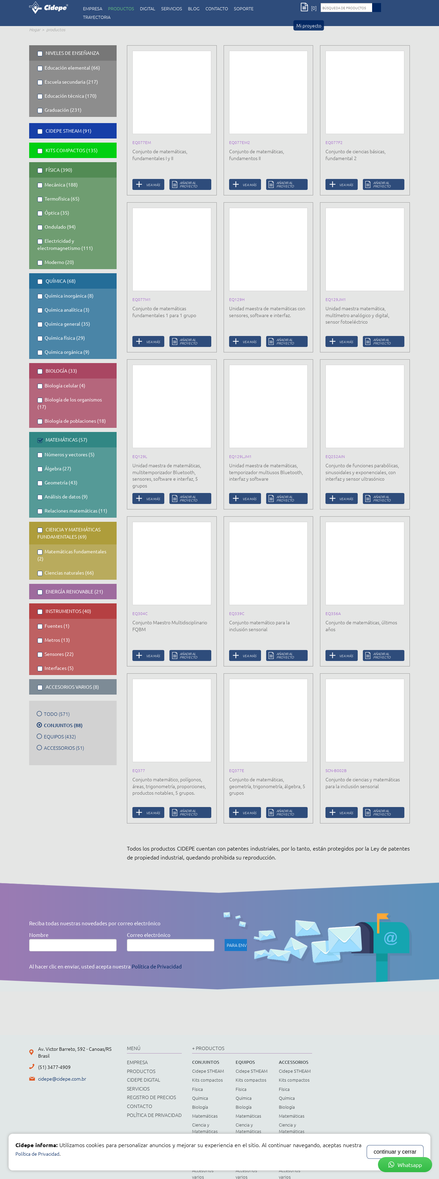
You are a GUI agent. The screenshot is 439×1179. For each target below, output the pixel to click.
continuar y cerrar (395, 1152)
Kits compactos (207, 1079)
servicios (171, 8)
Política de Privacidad (157, 966)
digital (147, 8)
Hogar (34, 29)
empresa (92, 8)
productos (121, 8)
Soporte (243, 8)
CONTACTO (216, 8)
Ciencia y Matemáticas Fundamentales (207, 1130)
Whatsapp (405, 1164)
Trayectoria (96, 17)
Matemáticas (205, 1115)
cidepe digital (143, 1079)
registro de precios (151, 1097)
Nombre (38, 934)
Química (200, 1098)
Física (197, 1089)
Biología (200, 1107)
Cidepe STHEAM (208, 1071)
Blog (194, 8)
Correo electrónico (148, 934)
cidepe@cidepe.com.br (62, 1078)
